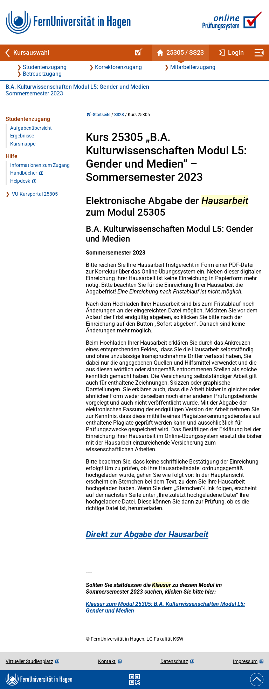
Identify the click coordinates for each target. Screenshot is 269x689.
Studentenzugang (45, 67)
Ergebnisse (22, 136)
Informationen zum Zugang (40, 165)
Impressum (245, 661)
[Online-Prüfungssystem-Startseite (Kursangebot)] (137, 53)
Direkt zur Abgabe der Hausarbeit (147, 534)
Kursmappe (22, 144)
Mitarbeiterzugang (192, 67)
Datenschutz (174, 661)
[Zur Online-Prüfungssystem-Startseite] (231, 22)
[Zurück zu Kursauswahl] (64, 53)
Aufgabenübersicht (31, 128)
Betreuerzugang (42, 73)
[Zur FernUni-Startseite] (68, 22)
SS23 (119, 114)
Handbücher (23, 173)
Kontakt (107, 661)
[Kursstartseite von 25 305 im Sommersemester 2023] (180, 53)
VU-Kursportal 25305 (35, 194)
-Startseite (98, 114)
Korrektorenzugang (118, 67)
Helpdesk (20, 181)
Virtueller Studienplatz (29, 661)
